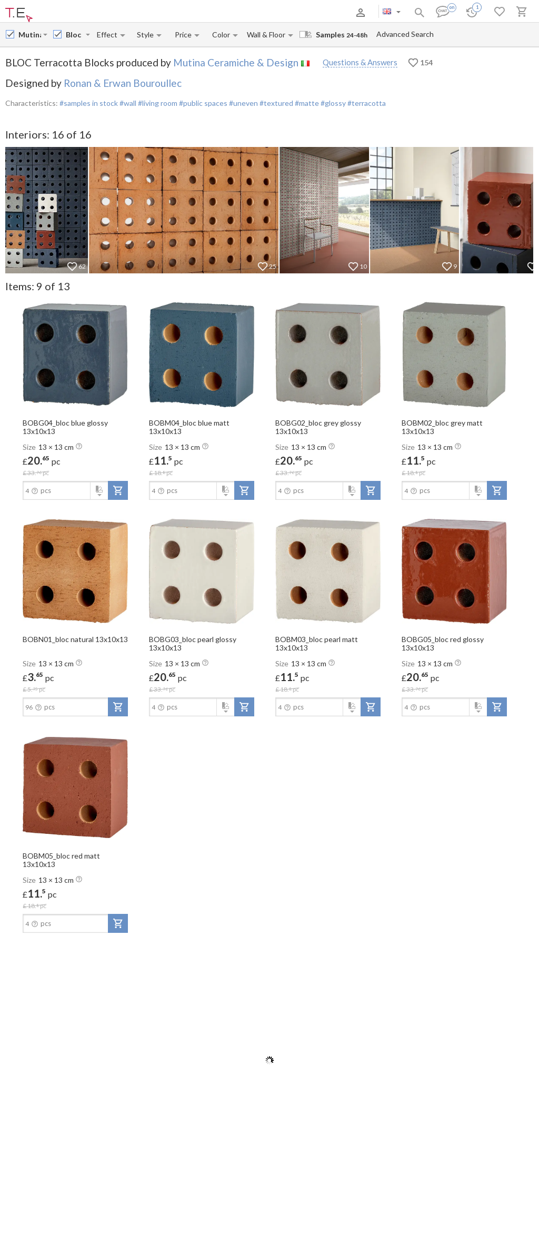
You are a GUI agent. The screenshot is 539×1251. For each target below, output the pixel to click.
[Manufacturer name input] (29, 34)
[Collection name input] (75, 34)
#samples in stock (88, 102)
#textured (275, 102)
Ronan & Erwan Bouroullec (123, 83)
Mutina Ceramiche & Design (235, 62)
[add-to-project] (118, 490)
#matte (306, 102)
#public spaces (202, 102)
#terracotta (366, 102)
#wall (127, 102)
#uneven (242, 102)
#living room (156, 102)
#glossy (332, 102)
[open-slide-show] (75, 354)
